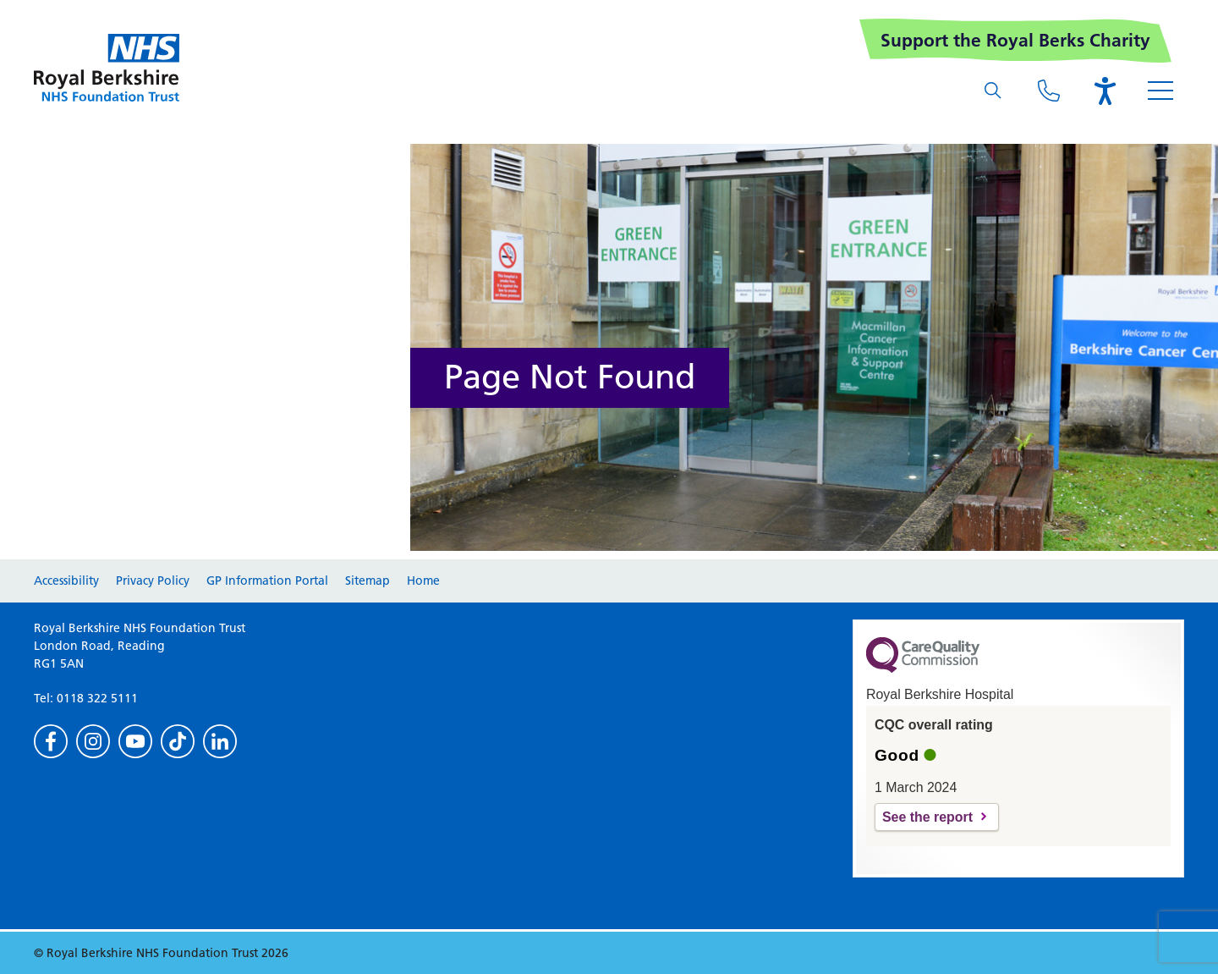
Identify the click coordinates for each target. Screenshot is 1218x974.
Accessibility (66, 580)
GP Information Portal (267, 580)
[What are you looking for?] (993, 90)
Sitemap (367, 580)
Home (423, 580)
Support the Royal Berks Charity (1015, 40)
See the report (927, 817)
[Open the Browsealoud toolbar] (1104, 90)
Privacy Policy (152, 580)
